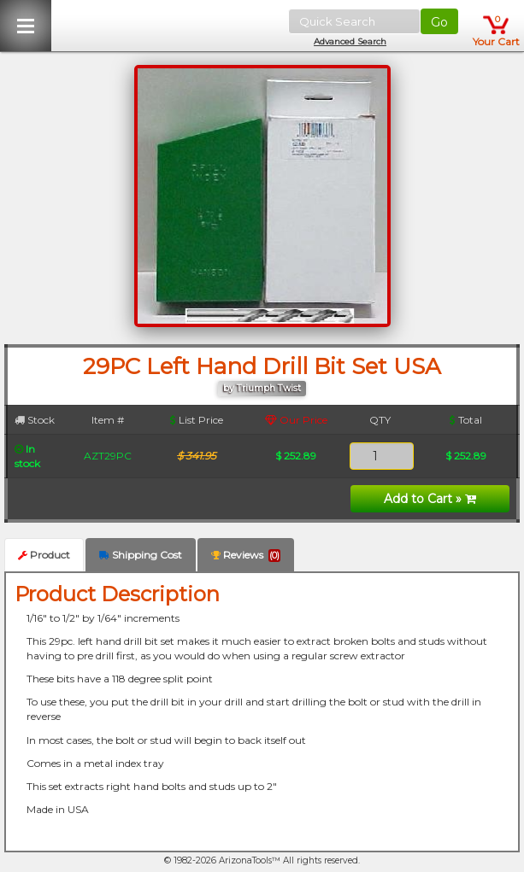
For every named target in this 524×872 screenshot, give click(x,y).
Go (439, 22)
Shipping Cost (140, 554)
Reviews (245, 555)
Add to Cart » (430, 498)
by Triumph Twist (262, 388)
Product (44, 554)
